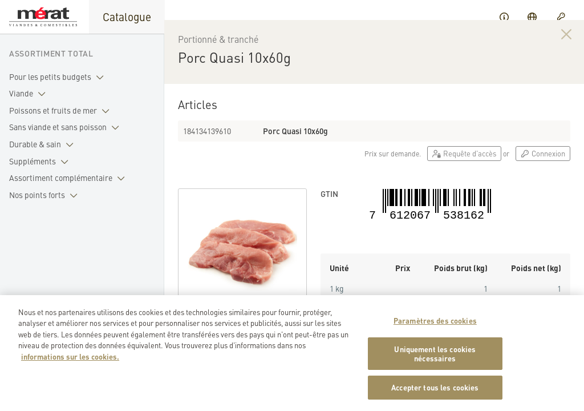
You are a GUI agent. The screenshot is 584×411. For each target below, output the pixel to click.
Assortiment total (51, 53)
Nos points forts (45, 195)
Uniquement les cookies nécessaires (435, 358)
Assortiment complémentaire (69, 178)
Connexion (543, 168)
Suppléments (41, 161)
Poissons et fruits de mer (61, 110)
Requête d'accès (464, 168)
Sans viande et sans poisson (66, 127)
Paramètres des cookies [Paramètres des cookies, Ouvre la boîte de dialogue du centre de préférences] (435, 324)
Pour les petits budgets (58, 77)
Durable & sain (43, 144)
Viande (29, 93)
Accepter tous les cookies (434, 391)
